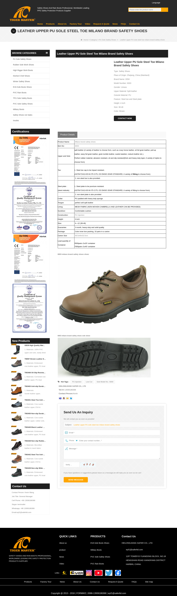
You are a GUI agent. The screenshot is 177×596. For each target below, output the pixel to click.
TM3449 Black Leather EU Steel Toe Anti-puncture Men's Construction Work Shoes (35, 427)
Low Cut (89, 382)
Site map (149, 582)
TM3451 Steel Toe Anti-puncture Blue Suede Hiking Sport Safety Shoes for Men (35, 400)
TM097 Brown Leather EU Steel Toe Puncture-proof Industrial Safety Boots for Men (35, 359)
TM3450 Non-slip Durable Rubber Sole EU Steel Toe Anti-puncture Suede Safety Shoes (35, 414)
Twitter (140, 3)
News (115, 24)
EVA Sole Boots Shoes (22, 87)
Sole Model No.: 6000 (105, 382)
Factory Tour (76, 24)
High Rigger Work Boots (23, 70)
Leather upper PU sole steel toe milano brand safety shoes (96, 425)
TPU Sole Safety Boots (22, 98)
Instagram (145, 3)
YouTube (135, 3)
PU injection (76, 382)
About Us (62, 24)
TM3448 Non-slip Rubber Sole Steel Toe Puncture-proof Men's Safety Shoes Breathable (35, 441)
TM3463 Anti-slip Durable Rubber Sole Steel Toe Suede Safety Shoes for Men (35, 386)
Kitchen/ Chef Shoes (21, 76)
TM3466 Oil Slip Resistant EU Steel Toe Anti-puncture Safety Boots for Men (35, 373)
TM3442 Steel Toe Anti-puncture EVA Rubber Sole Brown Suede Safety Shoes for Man (35, 455)
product (62, 550)
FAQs (123, 24)
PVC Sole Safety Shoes (23, 104)
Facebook (130, 3)
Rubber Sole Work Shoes (23, 65)
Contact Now (125, 118)
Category (93, 40)
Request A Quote (101, 24)
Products (50, 24)
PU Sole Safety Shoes (107, 40)
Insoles (16, 120)
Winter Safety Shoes (21, 81)
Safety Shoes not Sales (22, 115)
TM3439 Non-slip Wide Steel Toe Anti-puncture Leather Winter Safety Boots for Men (35, 468)
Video (87, 24)
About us (63, 543)
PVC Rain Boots (19, 93)
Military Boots (18, 109)
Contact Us (134, 24)
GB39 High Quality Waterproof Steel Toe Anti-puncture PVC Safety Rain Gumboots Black (35, 345)
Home (40, 24)
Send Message (75, 480)
